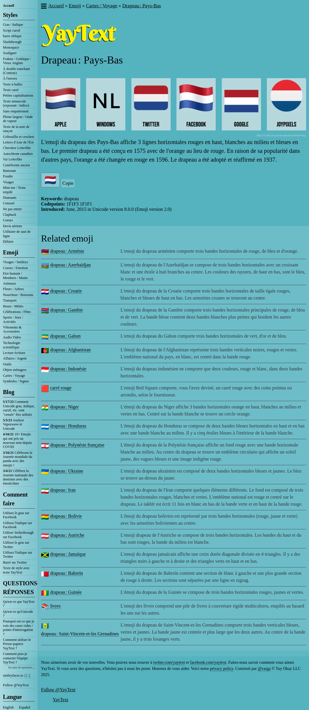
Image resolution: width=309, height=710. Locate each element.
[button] (43, 7)
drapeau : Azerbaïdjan (70, 264)
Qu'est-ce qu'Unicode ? (18, 614)
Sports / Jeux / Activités (13, 319)
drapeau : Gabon (65, 335)
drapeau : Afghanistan (70, 349)
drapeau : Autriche (67, 535)
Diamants (9, 198)
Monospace (11, 47)
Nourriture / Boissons (18, 295)
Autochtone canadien (18, 154)
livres (55, 605)
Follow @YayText (16, 685)
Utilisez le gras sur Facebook (16, 515)
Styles (10, 15)
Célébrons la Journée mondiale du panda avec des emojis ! (17, 459)
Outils (7, 364)
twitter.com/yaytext (169, 662)
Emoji (10, 252)
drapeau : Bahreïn (66, 573)
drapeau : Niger (64, 406)
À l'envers (10, 78)
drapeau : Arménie (67, 251)
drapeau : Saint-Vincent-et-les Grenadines (80, 633)
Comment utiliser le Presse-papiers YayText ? (17, 644)
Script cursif (11, 30)
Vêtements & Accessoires (12, 329)
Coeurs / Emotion (15, 268)
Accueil (8, 6)
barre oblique (12, 36)
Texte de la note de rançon (16, 129)
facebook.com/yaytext (208, 662)
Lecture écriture (14, 353)
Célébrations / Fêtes (17, 312)
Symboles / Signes (16, 381)
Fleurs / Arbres (13, 289)
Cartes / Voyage (14, 376)
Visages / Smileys (15, 262)
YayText (60, 699)
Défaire (8, 241)
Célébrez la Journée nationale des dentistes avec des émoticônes (18, 477)
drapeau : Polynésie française (77, 444)
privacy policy (221, 668)
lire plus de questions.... (21, 667)
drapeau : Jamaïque (68, 554)
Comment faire (15, 499)
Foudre (8, 176)
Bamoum (9, 171)
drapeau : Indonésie (68, 368)
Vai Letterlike (12, 159)
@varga (264, 668)
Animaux (9, 283)
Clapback (9, 215)
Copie (68, 183)
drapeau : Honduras (68, 425)
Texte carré (10, 90)
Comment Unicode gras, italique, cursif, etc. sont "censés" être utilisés (19, 408)
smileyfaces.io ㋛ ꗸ (16, 675)
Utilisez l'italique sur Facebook (17, 525)
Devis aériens (12, 226)
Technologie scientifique (11, 345)
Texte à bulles (12, 84)
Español (24, 707)
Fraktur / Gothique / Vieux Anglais (17, 61)
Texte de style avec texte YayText (16, 570)
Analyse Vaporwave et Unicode (13, 424)
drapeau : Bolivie (66, 516)
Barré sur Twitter (15, 562)
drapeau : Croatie (66, 290)
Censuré (8, 203)
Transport (9, 300)
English (8, 707)
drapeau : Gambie (66, 309)
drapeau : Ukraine (66, 470)
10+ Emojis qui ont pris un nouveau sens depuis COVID (17, 440)
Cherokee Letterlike (17, 148)
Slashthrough (12, 42)
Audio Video (12, 337)
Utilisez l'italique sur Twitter (17, 554)
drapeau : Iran (63, 489)
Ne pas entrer (12, 209)
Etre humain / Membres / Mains (15, 275)
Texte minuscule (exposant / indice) (16, 103)
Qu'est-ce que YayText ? (19, 604)
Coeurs (8, 220)
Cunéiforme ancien (16, 165)
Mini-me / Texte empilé (14, 190)
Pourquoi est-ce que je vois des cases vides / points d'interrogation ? (18, 627)
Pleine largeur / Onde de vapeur (18, 119)
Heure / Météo (13, 306)
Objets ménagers (14, 370)
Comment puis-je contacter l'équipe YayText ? (15, 658)
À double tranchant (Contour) (16, 71)
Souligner (10, 53)
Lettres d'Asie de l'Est (18, 142)
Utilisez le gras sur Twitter (16, 544)
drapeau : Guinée (65, 592)
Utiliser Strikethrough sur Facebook (18, 535)
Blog (8, 392)
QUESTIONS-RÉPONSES (19, 587)
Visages (8, 182)
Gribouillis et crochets (18, 137)
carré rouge (60, 387)
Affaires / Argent (15, 358)
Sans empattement (16, 111)
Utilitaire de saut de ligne (16, 234)
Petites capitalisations (18, 95)
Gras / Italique (13, 25)
